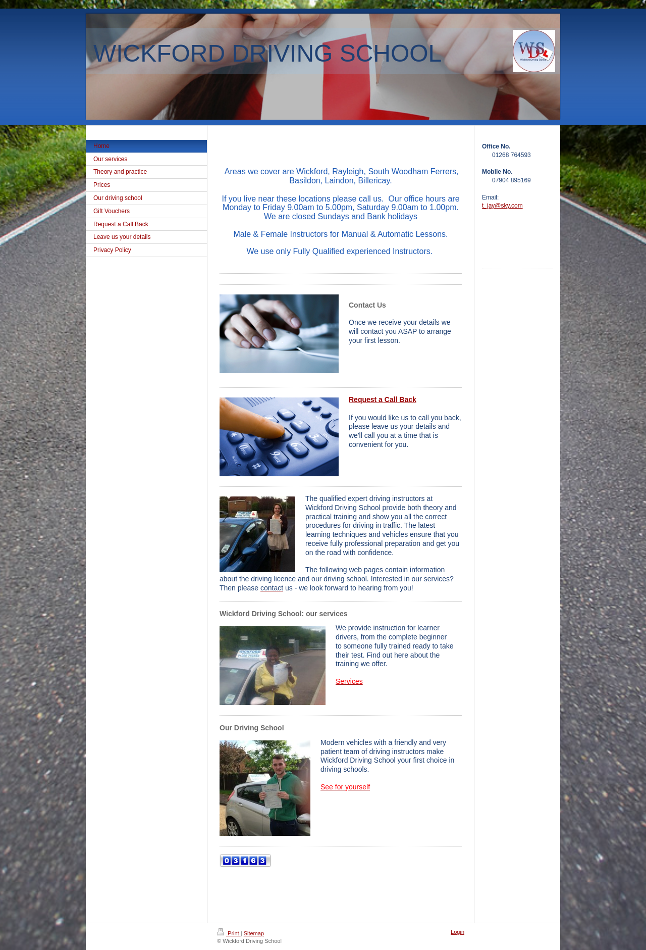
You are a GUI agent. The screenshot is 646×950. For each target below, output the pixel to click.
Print (229, 933)
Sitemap (254, 933)
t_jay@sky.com (502, 205)
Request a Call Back (382, 399)
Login (457, 932)
